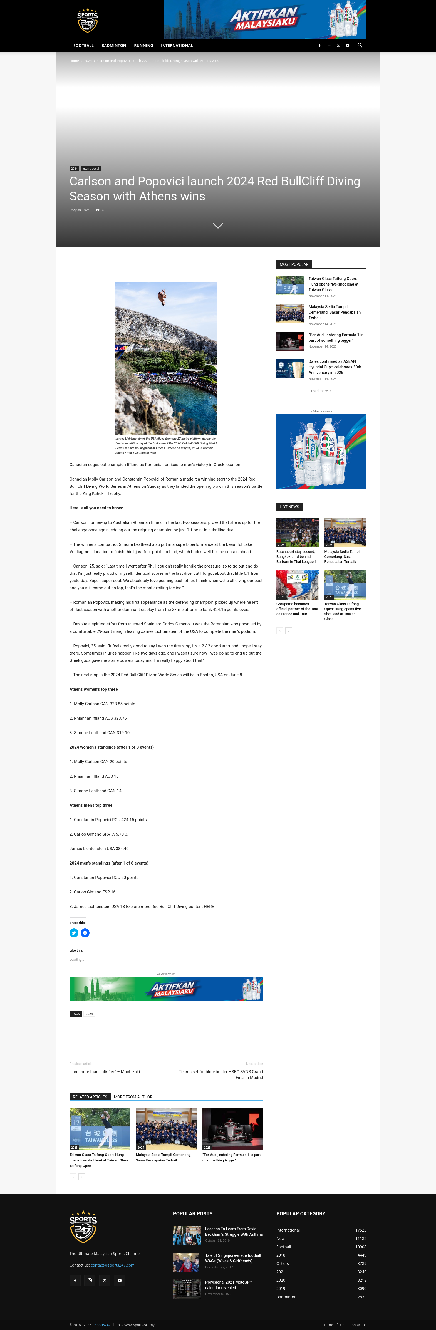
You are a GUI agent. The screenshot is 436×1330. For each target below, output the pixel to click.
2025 (74, 1148)
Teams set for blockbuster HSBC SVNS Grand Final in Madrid (221, 1074)
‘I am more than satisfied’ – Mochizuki (105, 1071)
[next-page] (81, 1176)
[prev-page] (73, 1176)
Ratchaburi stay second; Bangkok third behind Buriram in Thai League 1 (296, 556)
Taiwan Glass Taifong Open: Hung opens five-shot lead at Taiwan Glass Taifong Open (99, 1160)
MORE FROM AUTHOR (133, 1097)
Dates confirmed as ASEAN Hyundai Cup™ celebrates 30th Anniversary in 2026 (335, 367)
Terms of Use (334, 1324)
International (90, 168)
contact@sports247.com (113, 1265)
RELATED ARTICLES (90, 1097)
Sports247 (103, 1324)
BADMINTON (113, 45)
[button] (359, 46)
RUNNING (143, 45)
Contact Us (358, 1324)
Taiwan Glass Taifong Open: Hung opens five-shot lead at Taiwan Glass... (333, 284)
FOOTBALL (83, 45)
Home (74, 60)
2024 (88, 60)
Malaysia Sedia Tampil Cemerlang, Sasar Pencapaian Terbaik (335, 312)
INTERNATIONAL (177, 45)
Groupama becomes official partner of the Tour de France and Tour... (297, 609)
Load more (321, 390)
